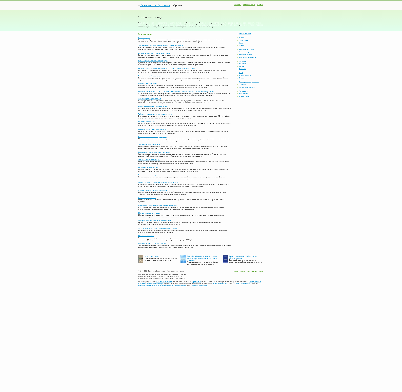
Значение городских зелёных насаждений (152, 190)
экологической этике (243, 284)
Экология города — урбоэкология (149, 99)
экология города (167, 286)
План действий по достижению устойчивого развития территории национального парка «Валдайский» (202, 258)
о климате (141, 286)
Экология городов (144, 38)
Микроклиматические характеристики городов (154, 152)
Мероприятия (249, 5)
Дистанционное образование (249, 82)
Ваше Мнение (243, 94)
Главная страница (245, 34)
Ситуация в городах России (147, 84)
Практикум (242, 78)
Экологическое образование (155, 5)
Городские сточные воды (146, 122)
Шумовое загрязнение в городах (149, 213)
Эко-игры (242, 66)
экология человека (180, 286)
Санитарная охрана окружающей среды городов (154, 53)
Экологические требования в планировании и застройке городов (160, 45)
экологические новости (164, 282)
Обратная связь (244, 96)
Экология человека (245, 54)
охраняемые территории (200, 286)
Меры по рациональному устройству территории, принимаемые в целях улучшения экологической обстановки (176, 91)
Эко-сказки (242, 61)
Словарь (241, 45)
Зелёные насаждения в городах (149, 160)
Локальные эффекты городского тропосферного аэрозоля (158, 182)
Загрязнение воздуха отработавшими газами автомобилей (158, 228)
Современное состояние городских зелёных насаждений (157, 205)
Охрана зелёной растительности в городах (152, 61)
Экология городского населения (149, 144)
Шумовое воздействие (146, 236)
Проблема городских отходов (148, 167)
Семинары (242, 84)
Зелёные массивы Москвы (147, 198)
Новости (237, 5)
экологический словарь (155, 284)
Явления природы (245, 75)
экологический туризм (153, 286)
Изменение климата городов (148, 175)
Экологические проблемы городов (150, 76)
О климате (242, 69)
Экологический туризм (246, 49)
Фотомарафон (243, 91)
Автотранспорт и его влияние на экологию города (155, 221)
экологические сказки (220, 284)
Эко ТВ (241, 73)
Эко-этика (242, 64)
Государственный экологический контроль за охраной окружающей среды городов (166, 68)
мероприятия (196, 282)
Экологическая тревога (246, 87)
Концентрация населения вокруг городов (152, 137)
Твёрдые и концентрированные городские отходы (155, 114)
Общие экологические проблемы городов (152, 243)
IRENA (261, 271)
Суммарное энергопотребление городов (152, 129)
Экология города (244, 52)
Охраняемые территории (247, 57)
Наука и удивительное (151, 256)
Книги (260, 5)
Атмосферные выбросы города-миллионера (153, 106)
